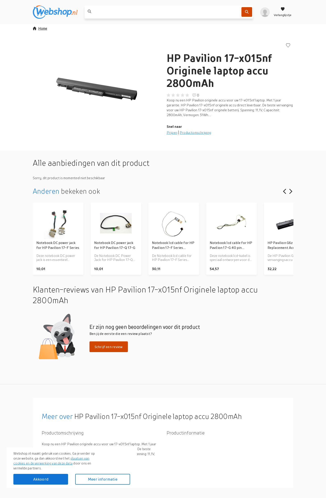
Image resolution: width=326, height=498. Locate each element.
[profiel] (265, 12)
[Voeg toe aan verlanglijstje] (288, 45)
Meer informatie (102, 479)
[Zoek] (246, 12)
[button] (96, 88)
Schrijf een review (109, 347)
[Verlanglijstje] (282, 12)
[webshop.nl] (55, 12)
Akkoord (40, 479)
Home (40, 28)
